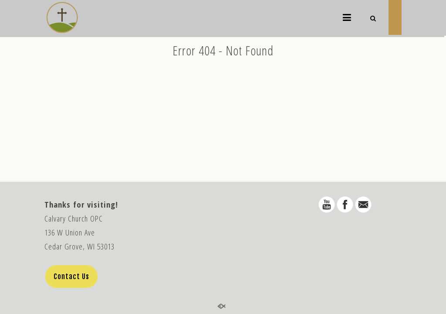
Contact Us (71, 276)
